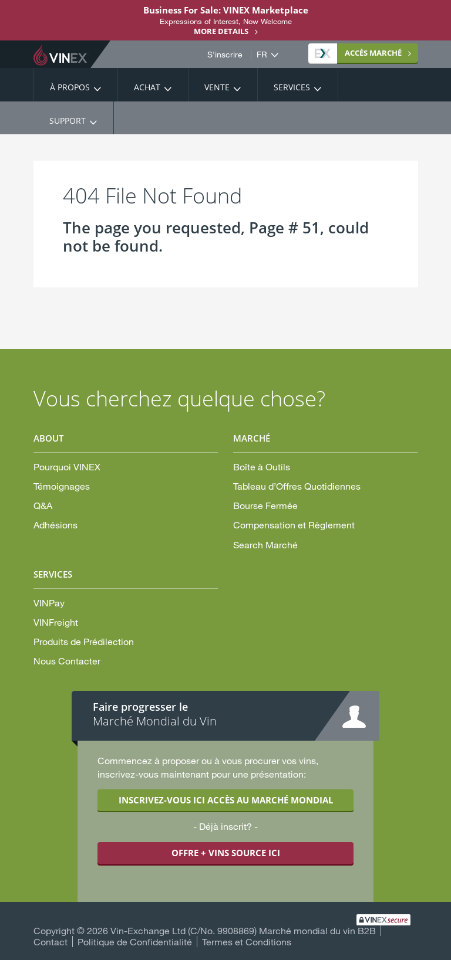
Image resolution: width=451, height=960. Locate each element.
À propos (70, 87)
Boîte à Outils (261, 466)
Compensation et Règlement (294, 524)
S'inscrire (225, 54)
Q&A (42, 505)
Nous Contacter (66, 660)
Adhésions (55, 524)
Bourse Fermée (265, 505)
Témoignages (61, 485)
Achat (147, 87)
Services (292, 87)
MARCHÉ (358, 53)
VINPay (49, 602)
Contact (50, 941)
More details (221, 31)
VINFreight (55, 621)
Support (67, 120)
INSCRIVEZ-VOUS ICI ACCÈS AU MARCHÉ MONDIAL (226, 800)
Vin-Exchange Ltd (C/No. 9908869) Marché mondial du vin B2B (243, 930)
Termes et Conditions (246, 941)
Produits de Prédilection (83, 641)
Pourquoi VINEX (66, 466)
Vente (217, 87)
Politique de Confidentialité (135, 941)
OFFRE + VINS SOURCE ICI (225, 853)
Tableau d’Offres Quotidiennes (297, 485)
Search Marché (265, 544)
